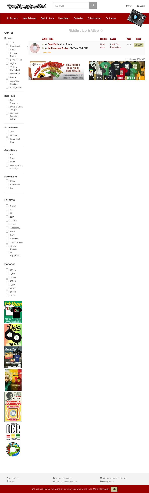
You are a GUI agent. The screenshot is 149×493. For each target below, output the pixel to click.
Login (141, 6)
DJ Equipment (13, 254)
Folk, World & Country (14, 166)
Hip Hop (12, 135)
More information (101, 489)
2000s (11, 288)
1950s (11, 269)
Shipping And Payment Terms (114, 478)
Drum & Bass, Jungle (14, 108)
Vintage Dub (14, 87)
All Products (12, 18)
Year (129, 39)
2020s (11, 295)
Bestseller (78, 18)
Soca (10, 158)
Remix (11, 77)
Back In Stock (47, 18)
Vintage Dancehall (13, 68)
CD (9, 209)
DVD (10, 235)
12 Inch (11, 220)
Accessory (13, 227)
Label (113, 39)
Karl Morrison (54, 48)
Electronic (13, 184)
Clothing (12, 238)
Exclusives (111, 18)
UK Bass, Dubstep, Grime (12, 116)
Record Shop (13, 478)
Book (10, 231)
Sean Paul (53, 44)
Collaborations (94, 18)
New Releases (29, 18)
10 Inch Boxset (11, 247)
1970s (11, 277)
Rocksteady (13, 45)
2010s (11, 291)
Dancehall (13, 73)
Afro (10, 154)
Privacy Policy (108, 481)
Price (138, 39)
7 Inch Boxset (14, 242)
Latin (10, 161)
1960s (11, 273)
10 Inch (11, 224)
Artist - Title (47, 39)
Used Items (63, 18)
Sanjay (65, 48)
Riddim (103, 39)
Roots (11, 49)
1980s (11, 280)
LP (9, 213)
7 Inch (11, 205)
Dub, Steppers (12, 101)
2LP (10, 216)
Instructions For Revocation (66, 481)
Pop (10, 188)
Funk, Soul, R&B (13, 140)
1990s (11, 284)
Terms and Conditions (64, 478)
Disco (10, 180)
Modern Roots (11, 54)
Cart (129, 6)
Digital (11, 63)
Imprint (11, 481)
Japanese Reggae (12, 82)
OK (114, 489)
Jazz (10, 131)
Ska (10, 42)
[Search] (71, 5)
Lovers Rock (14, 59)
